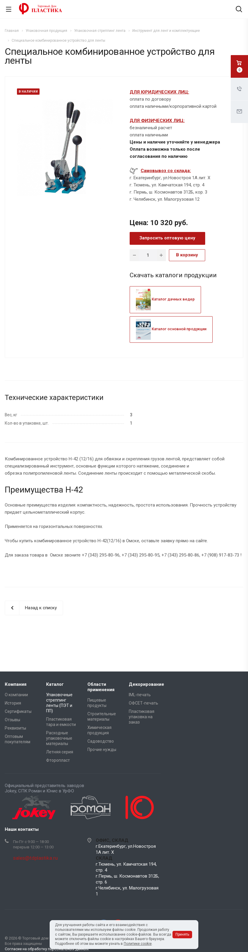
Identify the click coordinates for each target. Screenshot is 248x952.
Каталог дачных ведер (165, 299)
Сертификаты (18, 711)
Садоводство (100, 741)
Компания (15, 684)
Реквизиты (15, 728)
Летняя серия (59, 752)
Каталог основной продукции (171, 329)
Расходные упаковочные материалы (59, 738)
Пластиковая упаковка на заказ (141, 716)
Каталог (55, 684)
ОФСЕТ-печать (143, 703)
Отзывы (12, 719)
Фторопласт (58, 760)
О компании (16, 694)
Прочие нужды (101, 749)
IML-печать (140, 694)
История (13, 703)
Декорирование (146, 684)
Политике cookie (138, 944)
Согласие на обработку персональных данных (47, 949)
